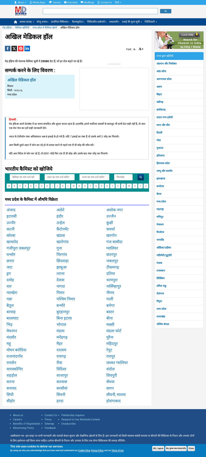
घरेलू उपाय (42, 21)
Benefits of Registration (26, 423)
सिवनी (61, 394)
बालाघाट (13, 318)
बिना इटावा (64, 318)
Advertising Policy (23, 427)
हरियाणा (160, 155)
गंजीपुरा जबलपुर (18, 248)
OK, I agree (158, 448)
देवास (60, 280)
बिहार (159, 94)
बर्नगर (110, 305)
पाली (109, 299)
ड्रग (9, 273)
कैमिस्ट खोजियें (22, 27)
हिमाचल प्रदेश (163, 163)
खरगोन (111, 235)
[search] (100, 11)
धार (9, 286)
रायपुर (110, 356)
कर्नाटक (160, 186)
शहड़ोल (12, 375)
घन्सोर (11, 254)
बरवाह (11, 312)
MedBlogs (87, 2)
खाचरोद (12, 242)
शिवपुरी (111, 375)
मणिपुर (159, 216)
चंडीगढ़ (159, 102)
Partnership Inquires (73, 415)
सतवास (62, 381)
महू (9, 343)
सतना (10, 381)
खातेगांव (62, 242)
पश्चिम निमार (66, 299)
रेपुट (109, 350)
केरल (158, 193)
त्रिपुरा (159, 301)
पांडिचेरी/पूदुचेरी (164, 255)
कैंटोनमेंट (63, 229)
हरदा (60, 401)
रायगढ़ (61, 356)
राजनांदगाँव (15, 356)
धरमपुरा (112, 280)
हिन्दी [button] (118, 2)
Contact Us (104, 2)
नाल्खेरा (12, 292)
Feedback (50, 427)
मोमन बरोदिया (16, 350)
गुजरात (159, 148)
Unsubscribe (68, 423)
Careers (55, 2)
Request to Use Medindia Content (80, 419)
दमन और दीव (163, 125)
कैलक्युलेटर (78, 21)
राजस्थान (160, 270)
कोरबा (11, 235)
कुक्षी (109, 223)
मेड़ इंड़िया (7, 27)
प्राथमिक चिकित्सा (60, 21)
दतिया (110, 273)
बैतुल (10, 305)
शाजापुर (62, 375)
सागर (110, 388)
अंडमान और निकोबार (166, 63)
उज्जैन (111, 216)
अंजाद (11, 210)
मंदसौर (11, 337)
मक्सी (110, 324)
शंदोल (110, 369)
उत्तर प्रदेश (161, 308)
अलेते (60, 210)
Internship (71, 2)
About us (18, 415)
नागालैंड (160, 239)
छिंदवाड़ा (63, 261)
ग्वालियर (112, 248)
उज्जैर (11, 223)
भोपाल (61, 324)
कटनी (10, 229)
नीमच (110, 292)
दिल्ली (159, 132)
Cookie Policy (84, 450)
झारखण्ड (160, 178)
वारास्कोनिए (15, 369)
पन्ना (9, 299)
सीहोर (11, 401)
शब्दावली (114, 21)
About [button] (20, 2)
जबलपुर (112, 261)
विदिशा (61, 369)
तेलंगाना (160, 293)
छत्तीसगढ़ (160, 109)
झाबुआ (62, 267)
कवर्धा (110, 229)
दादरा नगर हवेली (164, 117)
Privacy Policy (97, 450)
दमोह (10, 280)
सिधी (10, 394)
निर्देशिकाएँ (151, 21)
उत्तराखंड (160, 316)
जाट (9, 267)
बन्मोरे (61, 305)
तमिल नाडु (161, 285)
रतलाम (61, 350)
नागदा (61, 286)
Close (191, 448)
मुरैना (109, 337)
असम (159, 86)
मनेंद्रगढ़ (62, 337)
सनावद (11, 388)
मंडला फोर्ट (113, 331)
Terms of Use (118, 450)
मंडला (60, 331)
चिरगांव (62, 254)
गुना (59, 248)
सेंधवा (110, 381)
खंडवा (61, 235)
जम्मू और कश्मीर (164, 170)
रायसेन (11, 362)
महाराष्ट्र (159, 209)
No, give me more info (176, 448)
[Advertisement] (114, 88)
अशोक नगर (114, 210)
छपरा (10, 261)
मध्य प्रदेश (161, 201)
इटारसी (12, 216)
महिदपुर (112, 343)
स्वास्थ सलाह (27, 21)
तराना (60, 273)
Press (48, 419)
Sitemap (49, 423)
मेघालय (159, 224)
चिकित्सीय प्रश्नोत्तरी (97, 21)
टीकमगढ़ (112, 267)
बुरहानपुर (63, 312)
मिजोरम (160, 232)
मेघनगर (12, 331)
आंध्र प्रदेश (161, 71)
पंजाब (159, 262)
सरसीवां (62, 388)
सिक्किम (160, 278)
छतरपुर (111, 254)
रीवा (59, 362)
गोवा (158, 140)
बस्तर (110, 312)
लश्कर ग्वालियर (117, 362)
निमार (60, 292)
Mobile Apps (37, 2)
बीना (109, 318)
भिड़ (9, 324)
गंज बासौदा (114, 242)
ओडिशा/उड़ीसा (163, 247)
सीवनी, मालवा (116, 394)
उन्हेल (61, 223)
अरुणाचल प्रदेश (163, 79)
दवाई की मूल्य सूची (132, 21)
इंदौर (60, 216)
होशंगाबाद (113, 401)
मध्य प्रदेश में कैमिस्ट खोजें (45, 27)
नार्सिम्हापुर (113, 286)
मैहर (60, 343)
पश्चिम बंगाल (162, 324)
